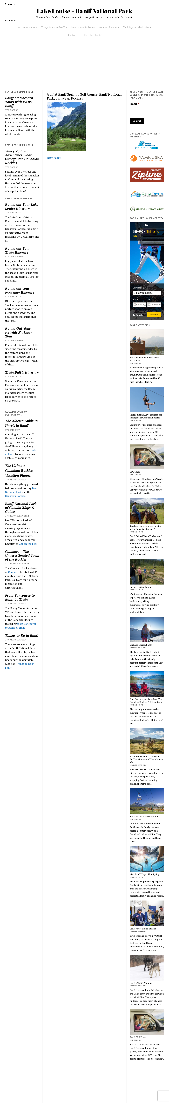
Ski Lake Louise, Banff (141, 644)
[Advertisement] (84, 64)
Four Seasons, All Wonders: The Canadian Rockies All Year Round (146, 701)
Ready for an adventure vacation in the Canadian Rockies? (146, 528)
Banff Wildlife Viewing (141, 983)
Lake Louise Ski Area (82, 27)
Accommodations (27, 27)
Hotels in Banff (92, 35)
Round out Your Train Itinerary (17, 250)
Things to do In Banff (53, 27)
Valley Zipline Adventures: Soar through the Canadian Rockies (22, 157)
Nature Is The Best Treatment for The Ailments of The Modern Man (146, 759)
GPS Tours (135, 471)
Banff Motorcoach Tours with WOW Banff (19, 102)
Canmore (13, 572)
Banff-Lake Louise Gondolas (144, 816)
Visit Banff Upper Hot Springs (145, 874)
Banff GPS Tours (138, 1037)
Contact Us (74, 35)
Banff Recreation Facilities (143, 928)
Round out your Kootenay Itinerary (19, 290)
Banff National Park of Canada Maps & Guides (20, 507)
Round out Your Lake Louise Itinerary (21, 206)
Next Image (54, 158)
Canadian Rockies (19, 470)
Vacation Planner (108, 27)
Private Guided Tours (140, 586)
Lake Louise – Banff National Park (84, 11)
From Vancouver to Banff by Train (20, 597)
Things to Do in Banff (21, 635)
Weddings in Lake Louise (136, 27)
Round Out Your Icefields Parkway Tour (18, 332)
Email (134, 104)
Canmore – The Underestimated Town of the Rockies (22, 555)
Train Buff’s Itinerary (22, 372)
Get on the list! (28, 543)
